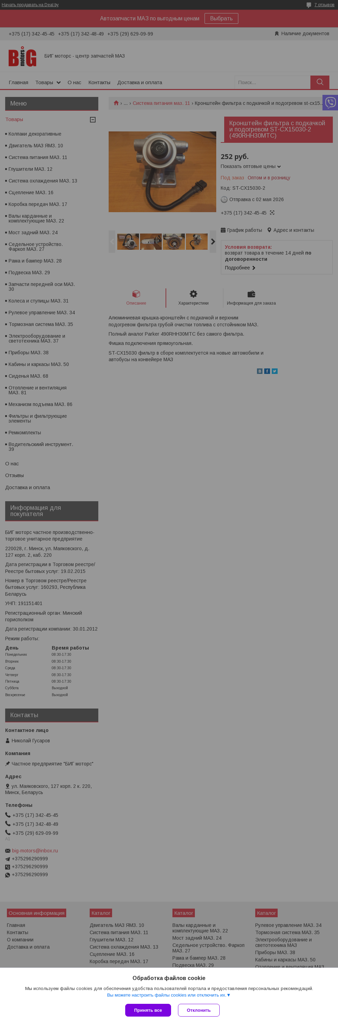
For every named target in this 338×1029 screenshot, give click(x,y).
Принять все (148, 1010)
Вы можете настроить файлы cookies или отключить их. (166, 995)
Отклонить (199, 1010)
